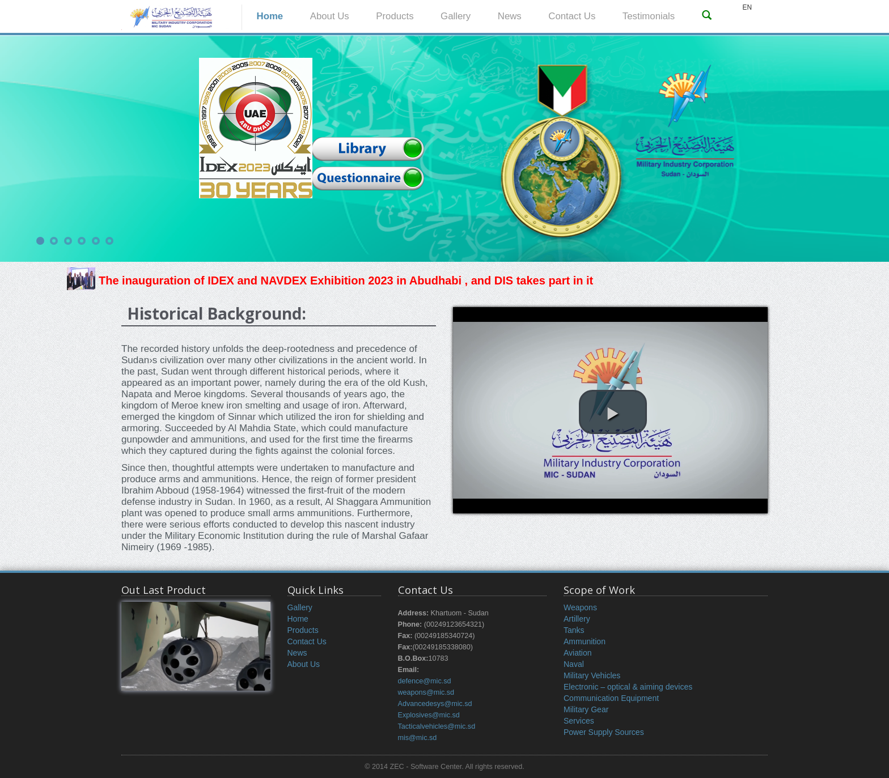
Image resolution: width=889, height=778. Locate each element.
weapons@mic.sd (426, 692)
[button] (613, 412)
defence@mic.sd (424, 681)
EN (747, 7)
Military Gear (586, 709)
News (510, 16)
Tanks (574, 630)
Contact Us (571, 16)
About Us (329, 16)
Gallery (456, 16)
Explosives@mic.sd (429, 715)
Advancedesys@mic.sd (435, 704)
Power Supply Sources (604, 732)
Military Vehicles (592, 675)
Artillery (577, 618)
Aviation (578, 652)
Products (394, 16)
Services (579, 720)
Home (270, 16)
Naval (574, 664)
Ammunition (585, 641)
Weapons (580, 607)
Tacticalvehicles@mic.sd (437, 726)
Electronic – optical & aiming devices (628, 686)
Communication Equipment (611, 698)
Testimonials (649, 16)
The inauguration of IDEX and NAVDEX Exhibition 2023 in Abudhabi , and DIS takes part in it (330, 280)
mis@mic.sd (417, 738)
